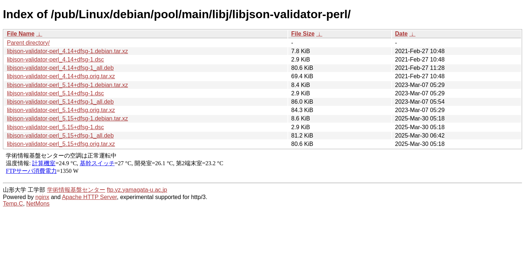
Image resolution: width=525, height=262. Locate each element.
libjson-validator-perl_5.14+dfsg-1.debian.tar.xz (67, 85)
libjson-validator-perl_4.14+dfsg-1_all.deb (60, 68)
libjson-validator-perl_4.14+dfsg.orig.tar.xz (61, 76)
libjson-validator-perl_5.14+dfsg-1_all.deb (60, 102)
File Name (21, 34)
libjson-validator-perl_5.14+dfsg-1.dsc (55, 93)
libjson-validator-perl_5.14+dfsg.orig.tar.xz (61, 110)
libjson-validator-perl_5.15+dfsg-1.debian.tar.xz (67, 118)
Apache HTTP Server (89, 197)
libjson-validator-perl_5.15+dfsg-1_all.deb (60, 135)
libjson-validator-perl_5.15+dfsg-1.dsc (55, 127)
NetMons (38, 204)
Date (401, 34)
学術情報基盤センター (76, 190)
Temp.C (13, 204)
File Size (302, 34)
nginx (42, 197)
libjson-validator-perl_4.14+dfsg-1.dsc (55, 59)
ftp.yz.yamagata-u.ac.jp (137, 190)
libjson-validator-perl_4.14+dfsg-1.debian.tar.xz (67, 51)
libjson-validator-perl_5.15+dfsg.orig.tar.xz (61, 144)
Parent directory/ (28, 43)
